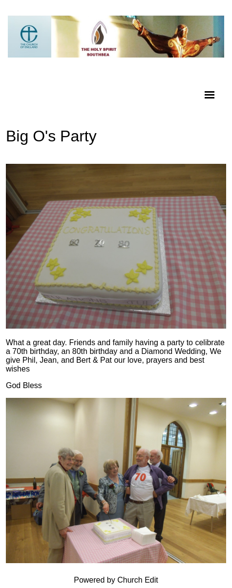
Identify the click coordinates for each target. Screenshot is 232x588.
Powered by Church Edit (116, 580)
